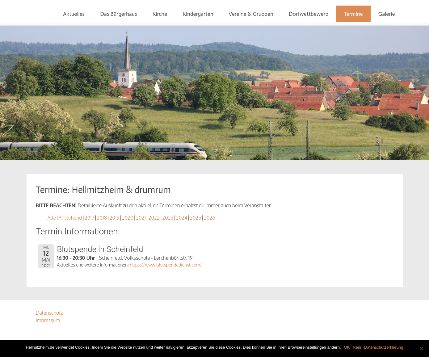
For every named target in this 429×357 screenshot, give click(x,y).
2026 (209, 218)
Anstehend (70, 218)
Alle (52, 218)
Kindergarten (198, 13)
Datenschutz (49, 313)
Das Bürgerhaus (118, 13)
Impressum (48, 320)
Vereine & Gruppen (251, 13)
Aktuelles (74, 13)
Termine (353, 13)
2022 (154, 218)
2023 (167, 218)
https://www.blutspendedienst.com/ (166, 264)
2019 (114, 218)
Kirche (160, 13)
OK (347, 347)
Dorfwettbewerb (308, 13)
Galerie (386, 13)
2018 (102, 218)
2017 (89, 218)
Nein (357, 347)
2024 (181, 218)
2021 (141, 218)
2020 (127, 218)
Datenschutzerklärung (383, 347)
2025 (195, 218)
